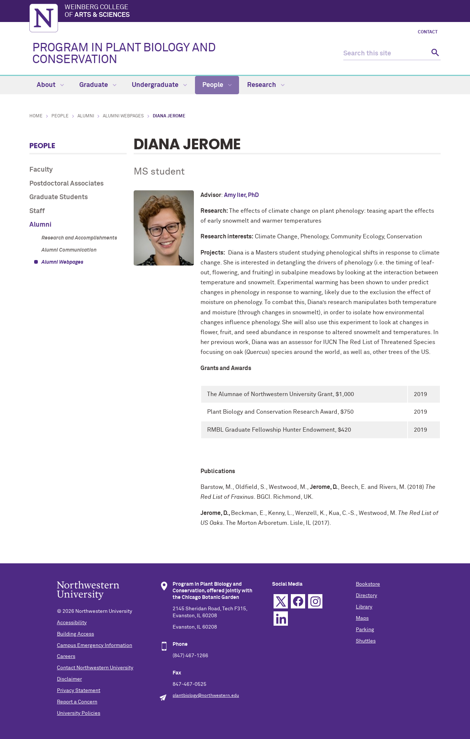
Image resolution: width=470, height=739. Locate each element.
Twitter (281, 601)
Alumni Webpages (123, 116)
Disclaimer (69, 679)
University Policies (78, 713)
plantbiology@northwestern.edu (206, 696)
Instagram (315, 601)
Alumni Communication (69, 250)
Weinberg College (253, 11)
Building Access (75, 634)
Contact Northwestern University (95, 667)
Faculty (41, 170)
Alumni (85, 116)
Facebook (298, 601)
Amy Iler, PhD (241, 195)
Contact (428, 32)
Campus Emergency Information (94, 645)
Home (36, 116)
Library (364, 607)
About (50, 85)
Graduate (97, 85)
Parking (365, 629)
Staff (37, 211)
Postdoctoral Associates (66, 183)
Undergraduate (159, 85)
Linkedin (281, 618)
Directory (366, 595)
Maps (362, 618)
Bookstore (368, 584)
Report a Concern (77, 702)
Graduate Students (58, 197)
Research (266, 85)
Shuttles (366, 641)
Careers (66, 656)
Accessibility (72, 622)
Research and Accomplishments (79, 238)
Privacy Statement (78, 690)
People (217, 85)
